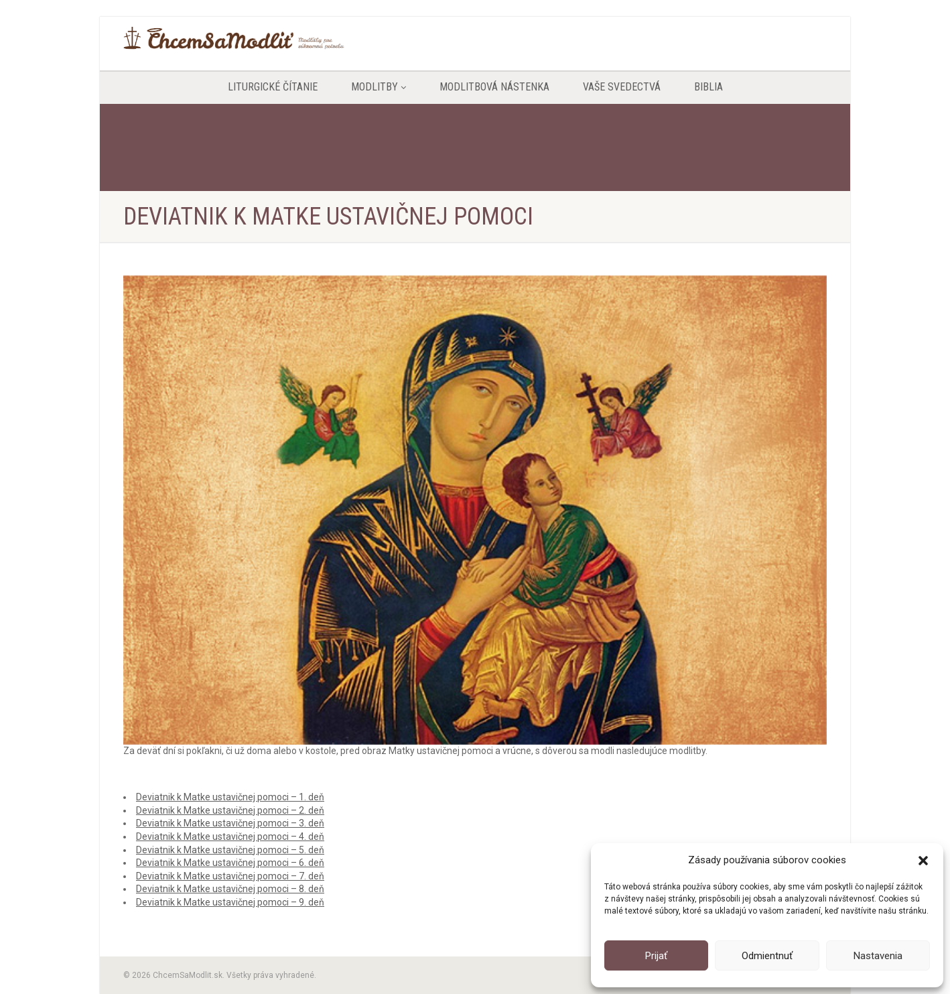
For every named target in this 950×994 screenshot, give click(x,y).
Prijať (656, 956)
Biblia (708, 86)
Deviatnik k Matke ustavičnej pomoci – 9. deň (230, 902)
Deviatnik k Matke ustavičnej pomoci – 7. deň (230, 876)
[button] (923, 860)
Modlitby (378, 86)
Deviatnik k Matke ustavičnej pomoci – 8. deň (230, 888)
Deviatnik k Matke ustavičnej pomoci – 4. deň (230, 836)
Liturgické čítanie (273, 86)
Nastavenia (878, 956)
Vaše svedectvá (622, 86)
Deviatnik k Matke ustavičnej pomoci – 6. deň (230, 862)
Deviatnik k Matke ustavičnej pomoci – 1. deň (230, 797)
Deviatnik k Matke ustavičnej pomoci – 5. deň (230, 850)
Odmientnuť (767, 956)
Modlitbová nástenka (494, 86)
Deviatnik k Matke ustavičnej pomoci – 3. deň (230, 823)
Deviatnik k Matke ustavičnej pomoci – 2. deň (230, 810)
